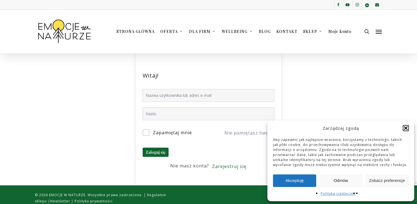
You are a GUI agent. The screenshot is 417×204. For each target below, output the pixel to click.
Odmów (341, 180)
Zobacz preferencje (387, 180)
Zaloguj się (156, 152)
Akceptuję (295, 180)
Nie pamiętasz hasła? (249, 133)
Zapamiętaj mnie (172, 132)
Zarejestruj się (229, 166)
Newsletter (60, 201)
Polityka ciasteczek (338, 193)
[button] (406, 128)
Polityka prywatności (92, 201)
